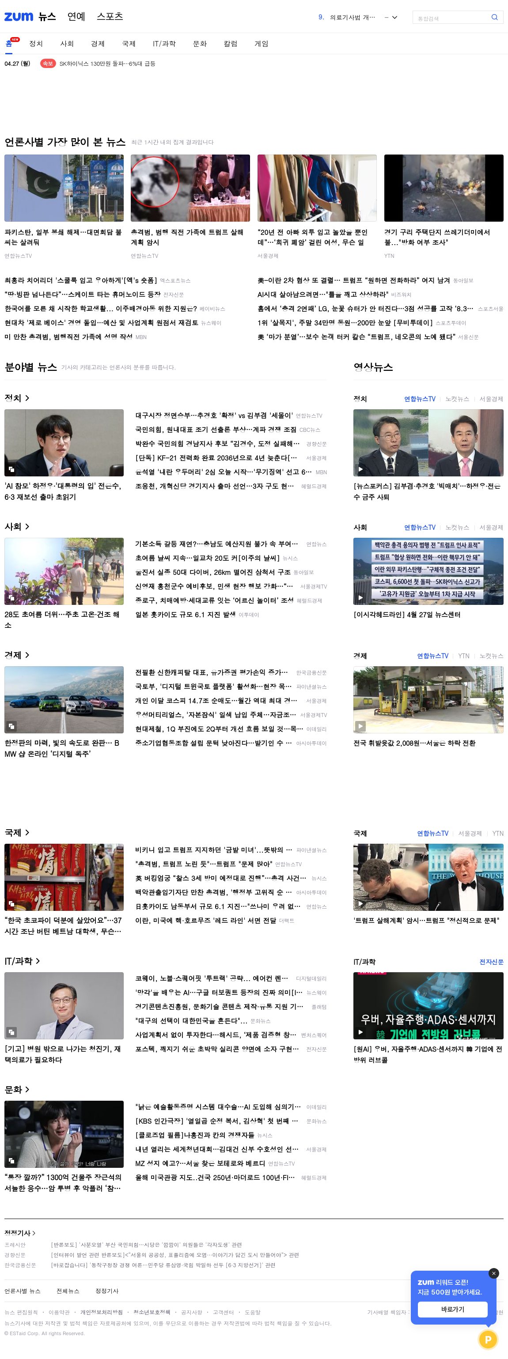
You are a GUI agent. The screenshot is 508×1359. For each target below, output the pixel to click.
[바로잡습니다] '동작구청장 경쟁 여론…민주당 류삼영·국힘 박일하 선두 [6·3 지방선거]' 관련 (163, 1264)
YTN (389, 255)
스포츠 (110, 17)
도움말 (253, 1312)
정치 (36, 43)
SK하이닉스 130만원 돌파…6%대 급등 (107, 63)
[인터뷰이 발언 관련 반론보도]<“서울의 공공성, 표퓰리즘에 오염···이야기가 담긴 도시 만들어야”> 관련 (175, 1254)
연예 (76, 17)
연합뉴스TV (18, 255)
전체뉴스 (68, 1291)
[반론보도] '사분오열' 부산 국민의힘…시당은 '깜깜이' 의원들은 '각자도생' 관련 (146, 1244)
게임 (261, 43)
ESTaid (18, 1333)
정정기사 (17, 1233)
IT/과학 (164, 43)
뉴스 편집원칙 (21, 1312)
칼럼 (231, 43)
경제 (98, 43)
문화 (200, 43)
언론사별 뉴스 (22, 1291)
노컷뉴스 (457, 398)
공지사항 (191, 1312)
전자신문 (492, 961)
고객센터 (223, 1312)
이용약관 (59, 1312)
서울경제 (268, 255)
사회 (67, 43)
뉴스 (47, 17)
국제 (129, 43)
